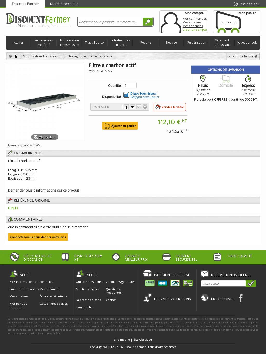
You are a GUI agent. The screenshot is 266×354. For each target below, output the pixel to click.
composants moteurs (50, 329)
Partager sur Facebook (126, 106)
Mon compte (171, 22)
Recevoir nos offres (231, 274)
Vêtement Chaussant (222, 42)
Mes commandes (195, 19)
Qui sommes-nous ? (89, 282)
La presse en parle (89, 300)
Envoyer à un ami (138, 106)
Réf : (92, 71)
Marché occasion (64, 3)
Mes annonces (193, 26)
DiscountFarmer (25, 3)
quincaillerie (101, 326)
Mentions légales (87, 289)
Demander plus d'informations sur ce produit (43, 190)
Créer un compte (195, 29)
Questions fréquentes (113, 290)
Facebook (240, 298)
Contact (111, 300)
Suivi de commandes (24, 289)
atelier (87, 326)
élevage (209, 318)
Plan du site (84, 307)
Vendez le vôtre (173, 107)
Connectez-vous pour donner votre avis (38, 237)
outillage (119, 326)
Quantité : (115, 86)
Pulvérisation (196, 42)
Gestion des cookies (53, 303)
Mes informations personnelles (31, 282)
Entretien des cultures (120, 42)
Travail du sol (95, 42)
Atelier (18, 42)
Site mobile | (133, 340)
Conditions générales (120, 282)
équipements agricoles (232, 318)
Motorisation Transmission (69, 42)
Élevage (171, 42)
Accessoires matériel (44, 42)
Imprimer (145, 106)
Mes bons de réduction (18, 305)
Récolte (145, 42)
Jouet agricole (247, 42)
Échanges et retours (53, 296)
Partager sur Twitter (132, 106)
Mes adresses (192, 22)
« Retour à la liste (241, 56)
